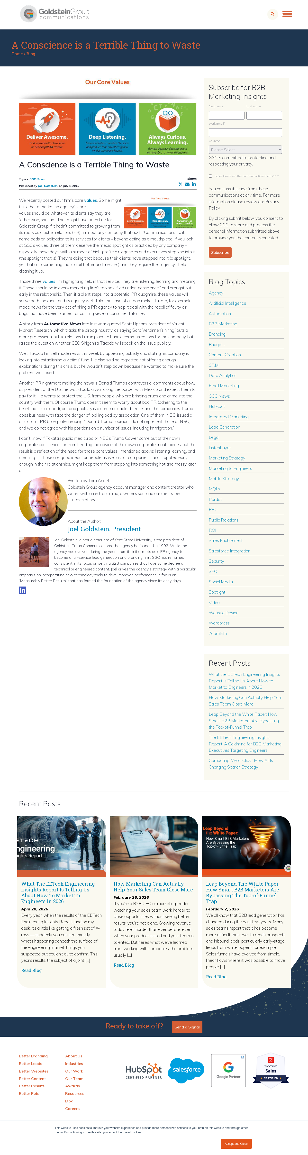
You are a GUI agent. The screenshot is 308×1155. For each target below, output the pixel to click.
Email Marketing (224, 385)
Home (17, 53)
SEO (213, 571)
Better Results (32, 1085)
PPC (213, 509)
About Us (73, 1056)
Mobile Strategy (224, 478)
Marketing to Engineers (230, 468)
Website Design (223, 612)
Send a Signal (187, 1027)
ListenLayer (220, 447)
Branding (217, 334)
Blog (31, 53)
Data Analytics (222, 375)
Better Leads (30, 1063)
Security (216, 561)
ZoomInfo (218, 633)
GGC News (37, 179)
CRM (214, 365)
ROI (212, 530)
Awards (72, 1085)
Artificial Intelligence (227, 303)
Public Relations (223, 519)
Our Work (74, 1071)
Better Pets (29, 1093)
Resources (74, 1093)
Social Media (221, 581)
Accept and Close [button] (236, 1144)
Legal (214, 437)
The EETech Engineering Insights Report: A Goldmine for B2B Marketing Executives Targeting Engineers (245, 743)
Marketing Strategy (227, 457)
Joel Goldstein (47, 186)
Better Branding (33, 1056)
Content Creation (225, 354)
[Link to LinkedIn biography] (22, 590)
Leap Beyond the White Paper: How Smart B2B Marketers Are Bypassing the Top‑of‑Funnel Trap (244, 720)
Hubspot (217, 406)
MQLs (214, 488)
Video (214, 602)
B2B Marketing (223, 323)
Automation (220, 313)
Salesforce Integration (229, 550)
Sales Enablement (226, 540)
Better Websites (33, 1071)
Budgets (217, 344)
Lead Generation (224, 427)
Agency (216, 292)
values (90, 200)
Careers (72, 1108)
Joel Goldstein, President (107, 528)
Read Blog (31, 970)
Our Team (74, 1078)
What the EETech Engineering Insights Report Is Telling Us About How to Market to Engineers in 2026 (244, 680)
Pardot (215, 499)
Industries (74, 1063)
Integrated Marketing (229, 416)
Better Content (32, 1078)
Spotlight (217, 592)
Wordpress (219, 622)
